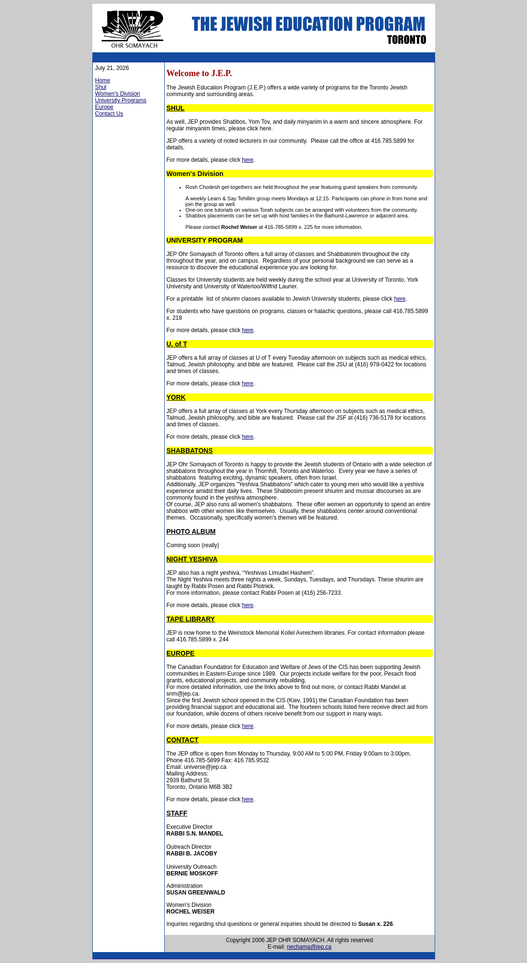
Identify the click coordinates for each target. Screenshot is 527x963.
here (247, 160)
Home (102, 80)
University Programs (121, 100)
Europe (104, 107)
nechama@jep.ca (309, 946)
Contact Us (109, 113)
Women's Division (117, 93)
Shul (101, 87)
